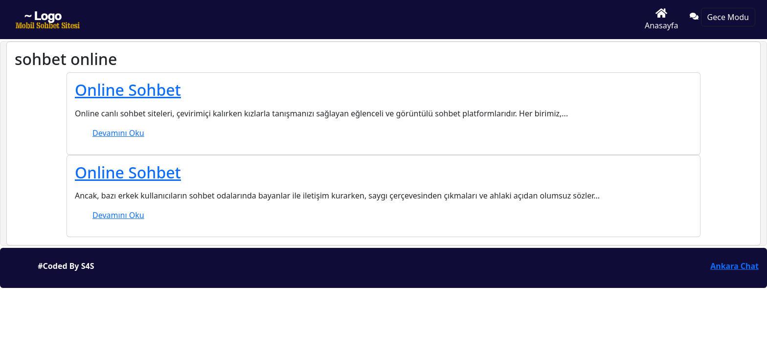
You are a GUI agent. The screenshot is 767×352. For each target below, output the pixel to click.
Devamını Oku (118, 133)
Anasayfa (661, 19)
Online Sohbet (128, 89)
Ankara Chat (734, 266)
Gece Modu (728, 17)
